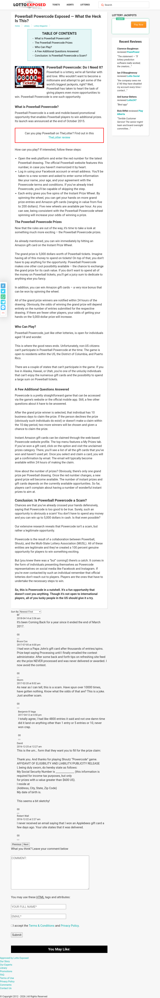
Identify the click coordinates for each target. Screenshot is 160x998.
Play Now (138, 24)
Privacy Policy (70, 925)
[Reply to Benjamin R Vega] (19, 739)
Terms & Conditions (41, 925)
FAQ (2, 974)
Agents (70, 5)
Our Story (5, 961)
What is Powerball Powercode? (52, 38)
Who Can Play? (43, 47)
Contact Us (6, 988)
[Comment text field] (50, 872)
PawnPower (133, 52)
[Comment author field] (38, 906)
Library (3, 967)
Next (26, 844)
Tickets (56, 5)
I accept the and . (46, 925)
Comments (5, 984)
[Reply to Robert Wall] (18, 839)
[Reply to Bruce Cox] (18, 677)
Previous (16, 844)
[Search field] (126, 5)
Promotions (6, 971)
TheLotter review (59, 137)
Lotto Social (133, 76)
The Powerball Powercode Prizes (53, 42)
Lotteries (85, 5)
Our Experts (6, 964)
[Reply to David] (18, 813)
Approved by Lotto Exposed (14, 957)
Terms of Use (7, 977)
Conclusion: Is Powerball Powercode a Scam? (61, 55)
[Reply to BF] (18, 638)
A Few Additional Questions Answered (56, 51)
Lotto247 (132, 100)
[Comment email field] (38, 916)
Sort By (14, 611)
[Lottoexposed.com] (30, 4)
